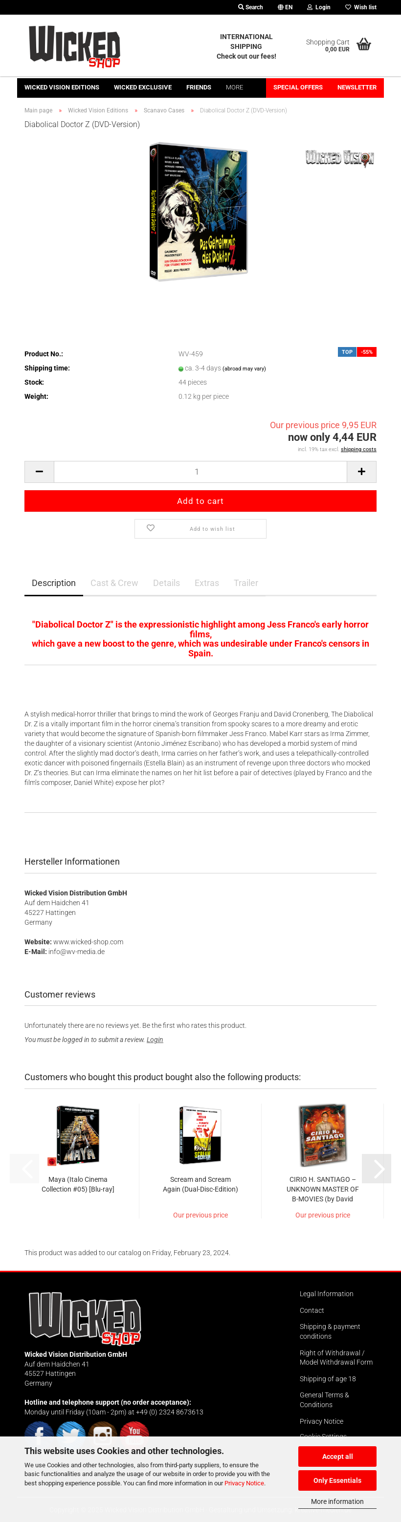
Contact (312, 1310)
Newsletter (357, 87)
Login (155, 1040)
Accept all (337, 1456)
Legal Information (327, 1294)
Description (54, 583)
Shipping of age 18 (328, 1379)
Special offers (298, 87)
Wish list (361, 7)
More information (337, 1501)
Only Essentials (337, 1480)
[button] (285, 7)
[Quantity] (200, 472)
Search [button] (250, 7)
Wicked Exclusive (143, 87)
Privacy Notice (244, 1483)
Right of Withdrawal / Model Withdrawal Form (336, 1358)
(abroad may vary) (244, 369)
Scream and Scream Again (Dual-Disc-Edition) (200, 1184)
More (234, 87)
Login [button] (319, 7)
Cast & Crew (114, 583)
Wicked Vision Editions (61, 87)
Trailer (246, 583)
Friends (198, 87)
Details (166, 583)
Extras (207, 583)
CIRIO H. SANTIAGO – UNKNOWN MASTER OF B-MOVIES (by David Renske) (323, 1189)
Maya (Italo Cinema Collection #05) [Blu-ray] (78, 1184)
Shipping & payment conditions (330, 1331)
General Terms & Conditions (324, 1400)
